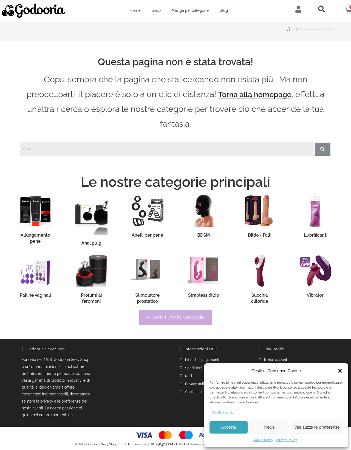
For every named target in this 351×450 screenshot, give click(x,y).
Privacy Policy (286, 440)
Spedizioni (193, 368)
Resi (188, 376)
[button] (340, 370)
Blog (224, 10)
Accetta (228, 427)
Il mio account (275, 360)
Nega (269, 427)
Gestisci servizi (223, 412)
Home (135, 10)
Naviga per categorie (190, 10)
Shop (156, 10)
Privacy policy (196, 384)
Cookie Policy (263, 440)
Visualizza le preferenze (317, 427)
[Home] (288, 29)
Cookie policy (196, 392)
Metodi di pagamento (202, 360)
